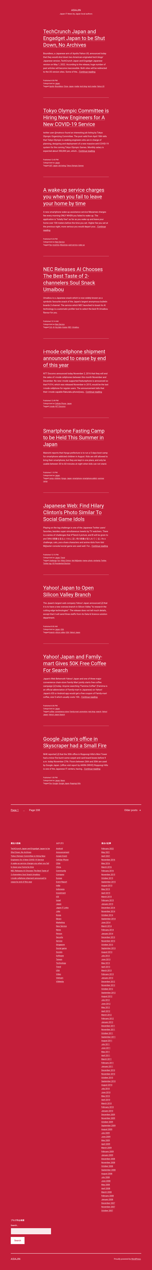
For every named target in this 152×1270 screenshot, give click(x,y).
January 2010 (107, 1111)
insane (64, 327)
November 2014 (108, 911)
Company (60, 874)
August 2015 (106, 885)
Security (59, 937)
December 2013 (108, 937)
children (57, 478)
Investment (61, 893)
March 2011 (106, 1059)
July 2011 (105, 1044)
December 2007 (108, 1203)
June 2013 (105, 959)
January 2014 (107, 933)
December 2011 (108, 1026)
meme (85, 561)
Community (61, 871)
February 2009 (107, 1151)
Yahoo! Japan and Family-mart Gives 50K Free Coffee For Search (74, 663)
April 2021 (105, 856)
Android (59, 848)
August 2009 (106, 1129)
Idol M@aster (77, 561)
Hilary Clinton (66, 561)
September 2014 (108, 919)
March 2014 (106, 926)
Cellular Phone (60, 403)
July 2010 (105, 1088)
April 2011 (105, 1055)
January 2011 (107, 1066)
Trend (63, 558)
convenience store (62, 712)
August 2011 (106, 1040)
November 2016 (108, 860)
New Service (60, 242)
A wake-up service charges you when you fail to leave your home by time (73, 197)
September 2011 (108, 1037)
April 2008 (105, 1188)
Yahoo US (100, 86)
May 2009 (105, 1140)
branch (52, 632)
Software (60, 956)
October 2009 (107, 1122)
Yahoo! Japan (75, 632)
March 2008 (106, 1192)
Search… (14, 1225)
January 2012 (107, 1022)
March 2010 (106, 1103)
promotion (84, 712)
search (98, 712)
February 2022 (107, 848)
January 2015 (107, 904)
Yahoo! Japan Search (57, 715)
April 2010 (105, 1100)
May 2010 (105, 1096)
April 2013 (105, 967)
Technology (61, 963)
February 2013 (107, 974)
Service (59, 941)
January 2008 (107, 1199)
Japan (57, 83)
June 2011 (105, 1048)
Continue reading (87, 72)
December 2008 (108, 1159)
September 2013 (108, 948)
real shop (91, 712)
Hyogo (63, 478)
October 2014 (107, 915)
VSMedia (60, 981)
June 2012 (105, 1004)
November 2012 (108, 985)
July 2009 (105, 1133)
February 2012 (107, 1018)
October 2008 (107, 1166)
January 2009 (107, 1155)
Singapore (60, 944)
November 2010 (108, 1074)
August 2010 (106, 1085)
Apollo (51, 86)
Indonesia (60, 889)
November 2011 (108, 1029)
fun (58, 561)
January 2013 (107, 978)
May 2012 (105, 1007)
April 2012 (105, 1011)
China (58, 867)
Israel (58, 900)
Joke (58, 911)
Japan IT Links (62, 908)
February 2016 (107, 871)
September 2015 (108, 882)
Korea (58, 915)
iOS (57, 896)
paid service (73, 245)
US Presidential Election (61, 563)
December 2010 (108, 1070)
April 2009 (105, 1144)
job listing (62, 166)
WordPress (136, 1259)
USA (62, 629)
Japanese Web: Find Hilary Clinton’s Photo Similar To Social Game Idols (73, 512)
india (58, 885)
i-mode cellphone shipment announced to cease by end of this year (74, 358)
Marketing (60, 922)
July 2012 (105, 1000)
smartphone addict (90, 478)
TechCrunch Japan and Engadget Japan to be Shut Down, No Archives (74, 38)
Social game (61, 948)
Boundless (59, 86)
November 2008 (108, 1162)
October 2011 (107, 1033)
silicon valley (60, 632)
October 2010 (107, 1077)
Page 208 (34, 810)
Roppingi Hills (75, 783)
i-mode (52, 406)
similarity (96, 561)
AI (54, 327)
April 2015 (105, 893)
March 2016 (106, 867)
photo (90, 561)
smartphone (77, 478)
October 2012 (107, 989)
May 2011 (105, 1052)
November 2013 (108, 941)
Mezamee (64, 245)
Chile (58, 863)
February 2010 (107, 1107)
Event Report (61, 882)
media (76, 86)
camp (51, 478)
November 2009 (108, 1118)
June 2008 (105, 1181)
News (63, 780)
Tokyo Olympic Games (75, 166)
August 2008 (106, 1173)
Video (58, 974)
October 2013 (107, 944)
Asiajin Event (61, 856)
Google (55, 783)
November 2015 (108, 874)
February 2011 (107, 1063)
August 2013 (106, 952)
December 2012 (108, 981)
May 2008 (105, 1184)
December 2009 (108, 1114)
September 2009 (108, 1125)
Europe (59, 878)
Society (59, 952)
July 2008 (105, 1177)
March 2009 (106, 1148)
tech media (92, 86)
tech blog (83, 86)
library (58, 919)
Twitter (103, 561)
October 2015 (107, 878)
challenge (53, 561)
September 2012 (108, 993)
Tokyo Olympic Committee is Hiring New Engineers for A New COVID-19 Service (76, 117)
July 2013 (105, 956)
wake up (81, 245)
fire (50, 783)
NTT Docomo (60, 406)
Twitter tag (47, 563)
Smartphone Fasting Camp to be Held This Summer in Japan (74, 437)
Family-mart (74, 712)
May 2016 (105, 863)
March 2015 (106, 896)
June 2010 (105, 1092)
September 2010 (108, 1081)
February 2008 (107, 1196)
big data (58, 327)
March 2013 (106, 970)
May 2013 (105, 963)
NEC (69, 327)
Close (66, 86)
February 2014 (107, 930)
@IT (50, 166)
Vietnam (59, 978)
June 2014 (105, 922)
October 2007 (107, 1210)
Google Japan (64, 783)
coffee (51, 712)
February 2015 (107, 900)
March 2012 (106, 1015)
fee (50, 245)
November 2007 (108, 1207)
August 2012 (106, 996)
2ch (50, 327)
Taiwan (59, 959)
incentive (55, 245)
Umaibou (75, 327)
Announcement (62, 852)
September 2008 (108, 1170)
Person (59, 933)
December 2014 (108, 908)
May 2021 (105, 852)
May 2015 (105, 889)
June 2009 (105, 1137)
